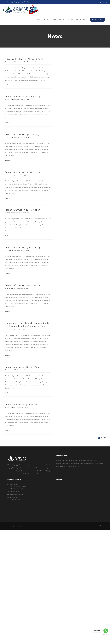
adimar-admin (10, 62)
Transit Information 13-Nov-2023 (22, 134)
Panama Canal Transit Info (77, 460)
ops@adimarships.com (26, 2)
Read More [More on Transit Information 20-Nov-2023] (7, 122)
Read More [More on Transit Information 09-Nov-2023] (7, 198)
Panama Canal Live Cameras (65, 463)
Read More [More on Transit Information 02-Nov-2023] (7, 311)
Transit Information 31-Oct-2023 (22, 367)
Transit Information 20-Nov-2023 (22, 96)
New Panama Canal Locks (93, 460)
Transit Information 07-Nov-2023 (22, 247)
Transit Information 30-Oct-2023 (22, 404)
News (25, 62)
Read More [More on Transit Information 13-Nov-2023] (7, 160)
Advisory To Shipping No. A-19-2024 (24, 59)
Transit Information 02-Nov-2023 (22, 285)
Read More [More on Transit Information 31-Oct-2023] (7, 393)
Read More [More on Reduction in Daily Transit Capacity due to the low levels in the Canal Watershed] (7, 355)
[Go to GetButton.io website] (106, 634)
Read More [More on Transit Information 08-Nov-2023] (7, 235)
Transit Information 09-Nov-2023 (22, 172)
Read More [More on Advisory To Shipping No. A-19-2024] (7, 85)
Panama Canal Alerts (32, 62)
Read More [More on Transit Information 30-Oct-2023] (7, 430)
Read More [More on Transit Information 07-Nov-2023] (7, 273)
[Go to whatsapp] (105, 630)
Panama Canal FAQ (62, 460)
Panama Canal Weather (81, 463)
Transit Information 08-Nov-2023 (22, 210)
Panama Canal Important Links (70, 466)
